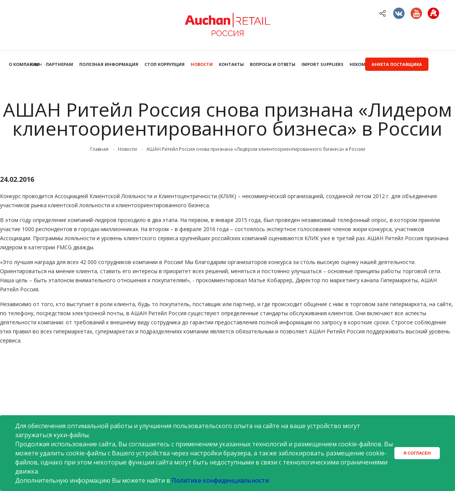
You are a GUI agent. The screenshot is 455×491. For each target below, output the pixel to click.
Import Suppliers (322, 64)
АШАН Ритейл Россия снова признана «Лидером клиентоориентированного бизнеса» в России (255, 149)
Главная (99, 149)
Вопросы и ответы (272, 64)
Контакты (231, 64)
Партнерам (59, 64)
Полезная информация (108, 64)
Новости (202, 64)
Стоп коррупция (164, 64)
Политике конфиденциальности (220, 480)
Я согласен (417, 453)
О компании (24, 64)
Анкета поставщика (397, 64)
